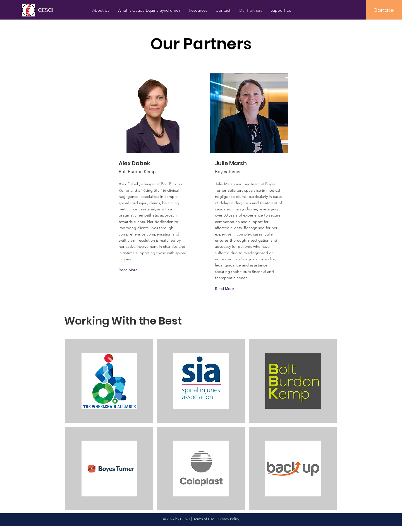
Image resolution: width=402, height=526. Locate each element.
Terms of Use (203, 519)
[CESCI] (63, 10)
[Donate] (383, 10)
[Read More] (129, 270)
